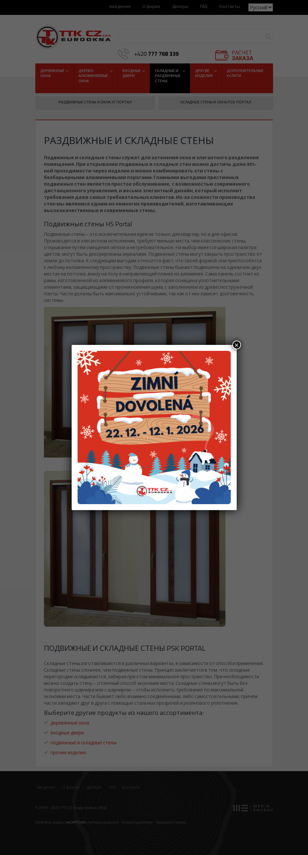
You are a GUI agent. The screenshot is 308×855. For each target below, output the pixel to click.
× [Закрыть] (236, 345)
